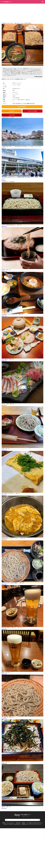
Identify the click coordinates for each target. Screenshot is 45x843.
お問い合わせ (18, 822)
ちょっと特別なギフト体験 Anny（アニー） (34, 822)
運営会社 (4, 822)
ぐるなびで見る (12, 114)
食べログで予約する (22, 106)
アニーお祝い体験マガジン (6, 1)
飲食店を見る (4, 226)
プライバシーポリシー (11, 822)
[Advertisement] (22, 12)
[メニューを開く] (42, 2)
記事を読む (4, 148)
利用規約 (23, 822)
